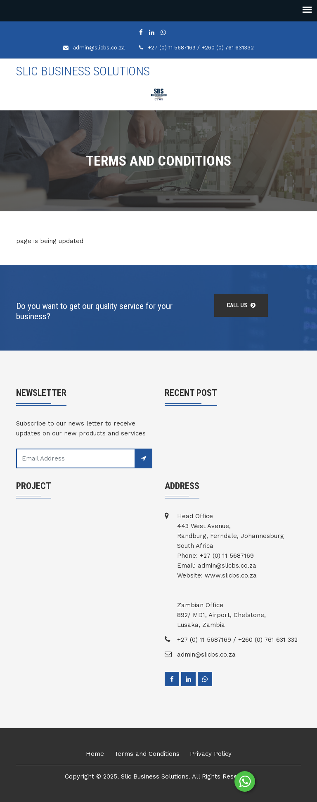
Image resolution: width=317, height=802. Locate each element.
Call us (241, 305)
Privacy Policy (211, 754)
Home (95, 754)
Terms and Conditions (147, 754)
